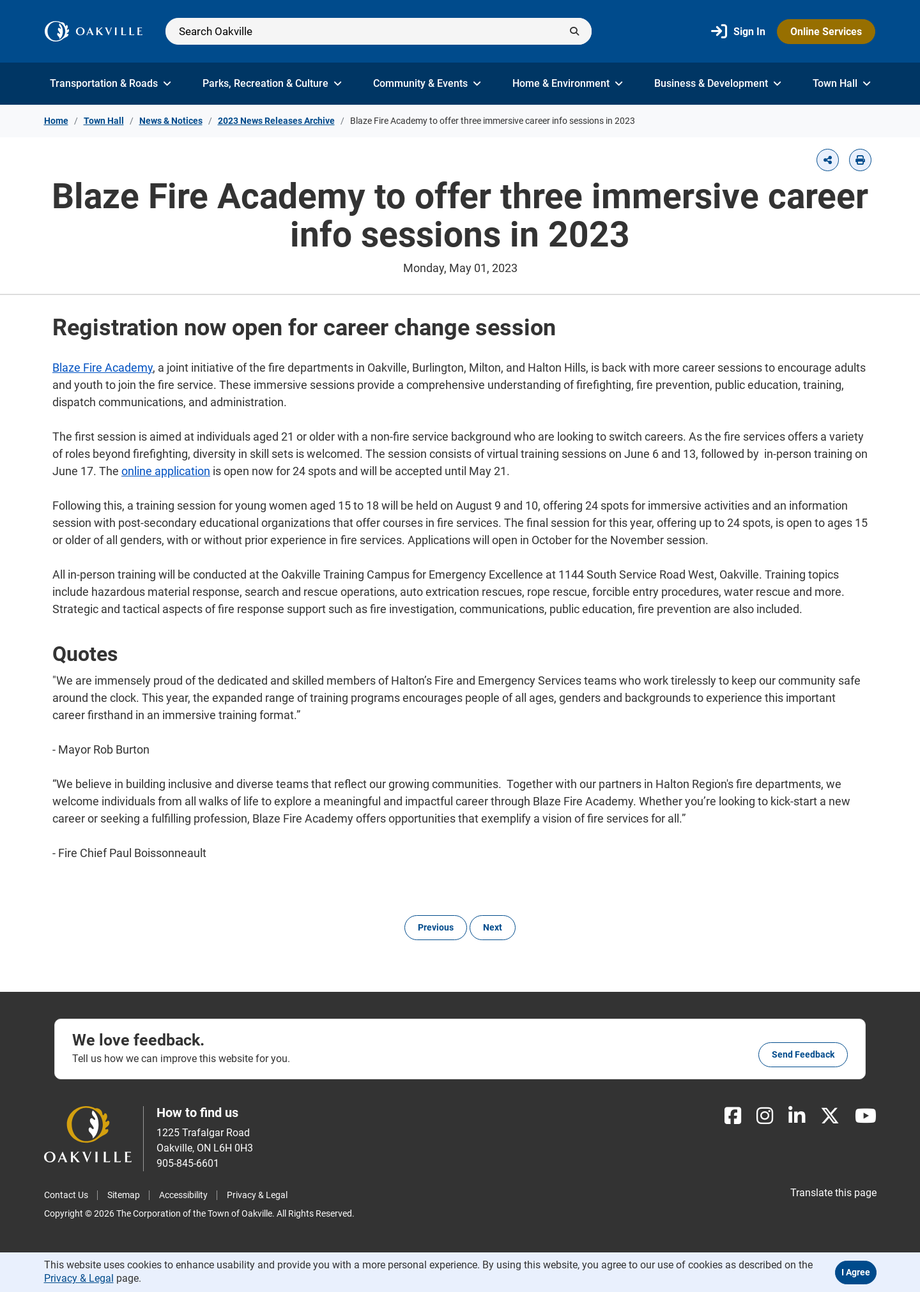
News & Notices (171, 121)
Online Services (826, 32)
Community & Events (427, 83)
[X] (829, 1116)
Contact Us (66, 1195)
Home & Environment (567, 83)
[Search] (378, 31)
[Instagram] (764, 1116)
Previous (436, 927)
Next (492, 927)
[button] (827, 160)
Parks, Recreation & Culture (272, 83)
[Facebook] (732, 1116)
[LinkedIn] (796, 1116)
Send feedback (803, 1054)
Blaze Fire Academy (102, 367)
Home (56, 121)
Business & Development (717, 83)
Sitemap (123, 1195)
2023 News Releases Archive (276, 121)
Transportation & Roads (110, 83)
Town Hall (842, 83)
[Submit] (574, 31)
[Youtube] (866, 1116)
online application (165, 471)
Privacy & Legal (257, 1195)
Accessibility (183, 1195)
